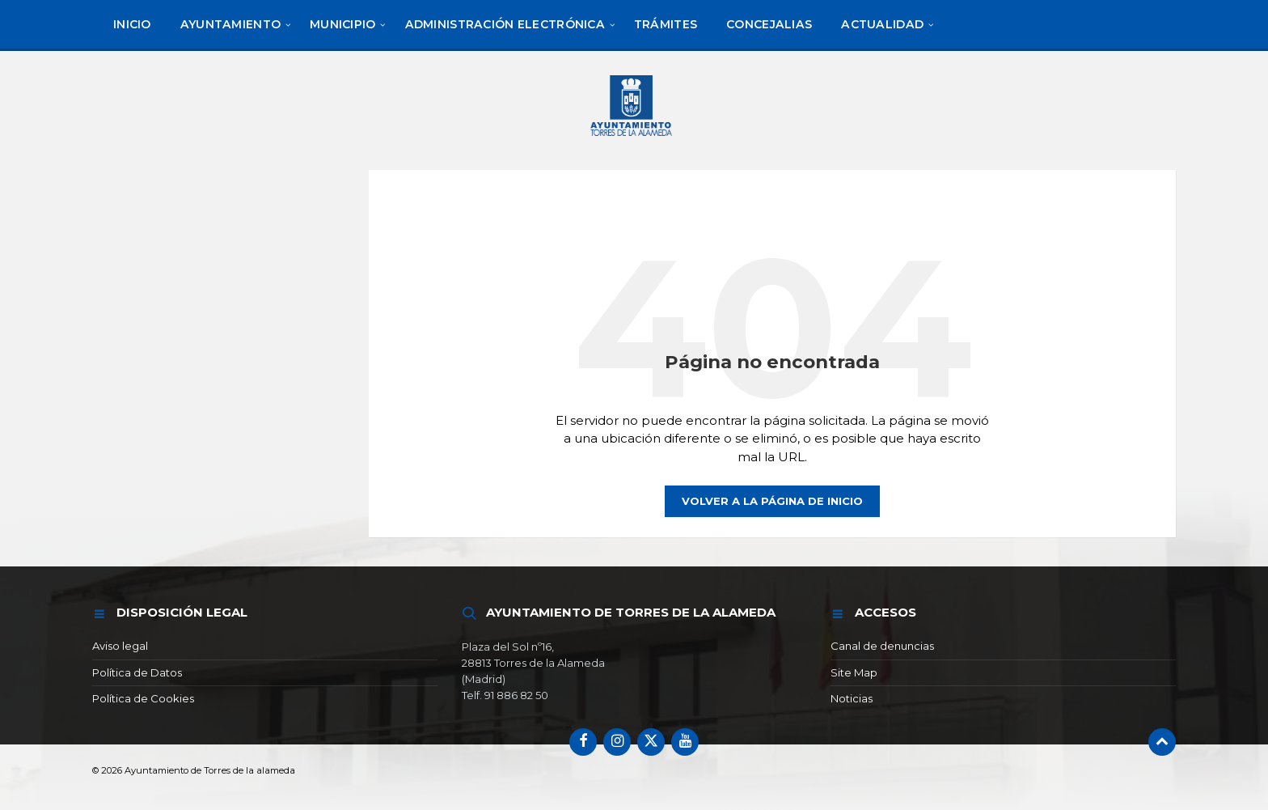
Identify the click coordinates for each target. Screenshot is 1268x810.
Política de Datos (137, 672)
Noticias (852, 698)
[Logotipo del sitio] (634, 138)
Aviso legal (120, 645)
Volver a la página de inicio (772, 500)
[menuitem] (132, 24)
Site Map (854, 672)
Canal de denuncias (882, 645)
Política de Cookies (143, 698)
